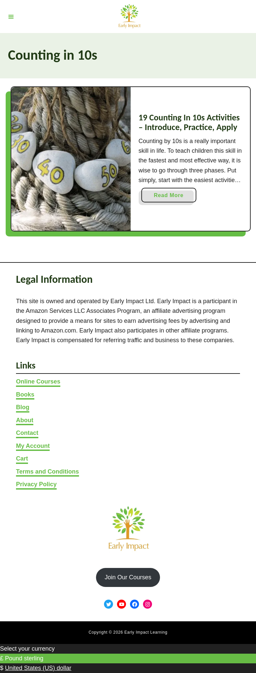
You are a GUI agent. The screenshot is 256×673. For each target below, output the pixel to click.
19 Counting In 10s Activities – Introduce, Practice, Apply (189, 122)
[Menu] (11, 16)
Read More (170, 196)
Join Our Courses (128, 577)
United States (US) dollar (38, 668)
